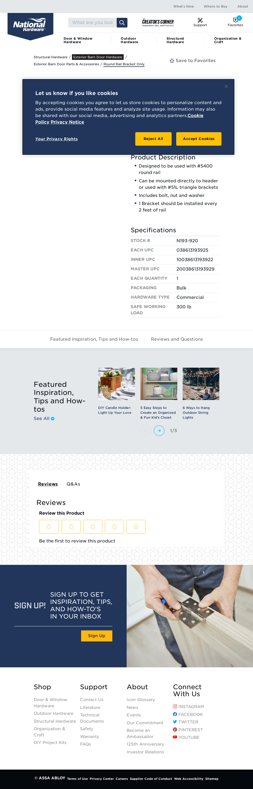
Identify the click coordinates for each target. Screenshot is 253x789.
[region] (128, 117)
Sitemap (212, 779)
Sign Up (96, 635)
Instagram (188, 706)
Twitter (185, 722)
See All (44, 418)
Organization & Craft (228, 40)
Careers (122, 779)
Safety (86, 728)
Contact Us (91, 699)
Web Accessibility (188, 779)
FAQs (85, 744)
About (242, 6)
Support (94, 687)
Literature (90, 707)
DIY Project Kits (50, 742)
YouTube (186, 737)
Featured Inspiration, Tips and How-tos (94, 339)
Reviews (48, 484)
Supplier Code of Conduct (151, 779)
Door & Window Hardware (78, 40)
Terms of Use (77, 779)
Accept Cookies (199, 139)
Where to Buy (216, 6)
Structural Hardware (175, 40)
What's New (183, 6)
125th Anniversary (145, 744)
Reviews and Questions (177, 339)
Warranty (89, 736)
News (132, 707)
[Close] (226, 86)
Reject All (154, 139)
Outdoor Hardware (129, 40)
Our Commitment (145, 722)
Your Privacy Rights (56, 139)
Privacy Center (102, 779)
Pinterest (188, 729)
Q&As (73, 484)
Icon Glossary (141, 699)
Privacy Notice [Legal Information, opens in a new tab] (67, 122)
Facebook (188, 714)
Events (134, 715)
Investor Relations (145, 752)
